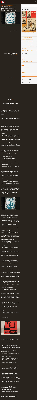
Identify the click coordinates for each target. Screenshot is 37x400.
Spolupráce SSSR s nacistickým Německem (27, 50)
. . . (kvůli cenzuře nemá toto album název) (27, 37)
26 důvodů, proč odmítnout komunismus (27, 39)
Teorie (15, 5)
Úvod (2, 5)
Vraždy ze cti (23, 59)
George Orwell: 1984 (24, 57)
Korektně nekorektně (24, 48)
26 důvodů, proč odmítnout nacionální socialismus (28, 41)
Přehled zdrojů (23, 72)
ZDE (2, 119)
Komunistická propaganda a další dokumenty (28, 32)
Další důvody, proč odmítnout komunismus (27, 44)
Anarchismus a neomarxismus (8, 5)
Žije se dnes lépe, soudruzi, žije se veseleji (27, 61)
